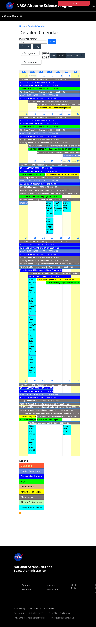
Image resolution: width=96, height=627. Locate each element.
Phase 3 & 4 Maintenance (56, 104)
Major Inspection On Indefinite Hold (54, 146)
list (82, 55)
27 (26, 381)
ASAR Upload (48, 279)
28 (35, 381)
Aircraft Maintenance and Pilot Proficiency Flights (59, 273)
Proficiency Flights (58, 283)
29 (43, 381)
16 (52, 161)
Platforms (26, 589)
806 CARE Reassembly (38, 79)
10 (61, 113)
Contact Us (69, 618)
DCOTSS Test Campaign (47, 149)
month (61, 55)
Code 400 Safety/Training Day (35, 286)
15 (43, 161)
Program (26, 585)
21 (35, 237)
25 (69, 237)
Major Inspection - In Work (59, 152)
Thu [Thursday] (58, 71)
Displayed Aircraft (28, 38)
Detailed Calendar (36, 26)
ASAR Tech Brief (31, 445)
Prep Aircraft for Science (34, 92)
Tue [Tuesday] (41, 71)
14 (35, 161)
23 (52, 237)
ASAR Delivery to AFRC (49, 224)
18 (69, 161)
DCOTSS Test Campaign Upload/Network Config (66, 108)
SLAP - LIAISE (32, 95)
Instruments (52, 589)
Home (22, 26)
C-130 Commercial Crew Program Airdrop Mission (52, 270)
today (36, 46)
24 (61, 237)
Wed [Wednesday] (49, 71)
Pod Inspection (58, 206)
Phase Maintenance (40, 423)
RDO (65, 205)
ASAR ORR (31, 429)
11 (69, 113)
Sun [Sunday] (24, 71)
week (69, 55)
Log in (74, 3)
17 (61, 161)
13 (26, 161)
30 (26, 75)
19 (78, 161)
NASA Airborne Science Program (45, 5)
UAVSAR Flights (31, 89)
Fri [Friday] (66, 71)
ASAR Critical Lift (49, 208)
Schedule (50, 585)
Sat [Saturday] (75, 71)
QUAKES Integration (57, 174)
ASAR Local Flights (50, 420)
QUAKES (35, 276)
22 (43, 237)
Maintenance (43, 101)
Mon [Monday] (32, 71)
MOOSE (33, 98)
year (53, 55)
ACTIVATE (30, 82)
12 (78, 113)
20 (26, 237)
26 (78, 237)
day (76, 55)
